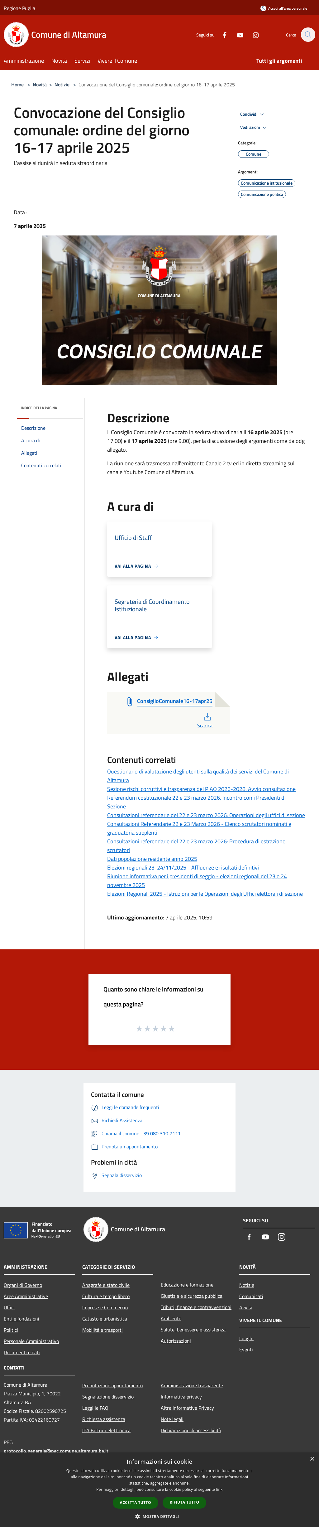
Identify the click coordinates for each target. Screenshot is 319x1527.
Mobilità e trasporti (102, 1330)
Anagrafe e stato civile (106, 1285)
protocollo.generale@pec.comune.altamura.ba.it (56, 1451)
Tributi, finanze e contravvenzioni (196, 1307)
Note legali (172, 1419)
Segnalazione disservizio (108, 1396)
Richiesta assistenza (103, 1419)
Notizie (62, 84)
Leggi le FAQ (95, 1408)
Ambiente (171, 1318)
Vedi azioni (254, 127)
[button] (159, 1516)
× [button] (312, 1459)
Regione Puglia (19, 8)
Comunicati (251, 1296)
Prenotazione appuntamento (112, 1385)
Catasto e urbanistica (104, 1318)
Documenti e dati (22, 1352)
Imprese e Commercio (105, 1307)
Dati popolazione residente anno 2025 (152, 859)
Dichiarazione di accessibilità (191, 1430)
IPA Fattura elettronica (106, 1430)
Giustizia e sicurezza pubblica (191, 1296)
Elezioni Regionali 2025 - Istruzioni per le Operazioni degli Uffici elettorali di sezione (205, 894)
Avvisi (245, 1307)
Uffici (9, 1307)
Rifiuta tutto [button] (184, 1502)
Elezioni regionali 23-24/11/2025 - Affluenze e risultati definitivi (183, 867)
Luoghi (246, 1338)
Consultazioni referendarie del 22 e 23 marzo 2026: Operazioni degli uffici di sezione (206, 815)
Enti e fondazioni (21, 1318)
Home (17, 84)
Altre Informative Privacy (187, 1408)
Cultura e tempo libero (106, 1296)
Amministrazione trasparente (192, 1385)
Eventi (246, 1349)
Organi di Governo (23, 1285)
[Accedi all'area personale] (283, 8)
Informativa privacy (181, 1396)
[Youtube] (237, 34)
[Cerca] (307, 34)
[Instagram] (252, 34)
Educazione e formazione (187, 1284)
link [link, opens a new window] (219, 1489)
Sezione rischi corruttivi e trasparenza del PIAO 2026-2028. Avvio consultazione (201, 789)
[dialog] (159, 1489)
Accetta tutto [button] (135, 1502)
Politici (11, 1330)
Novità (40, 84)
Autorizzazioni (176, 1341)
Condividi (253, 114)
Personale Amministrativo (31, 1341)
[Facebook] (221, 34)
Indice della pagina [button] (39, 408)
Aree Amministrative (26, 1296)
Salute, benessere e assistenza (193, 1329)
